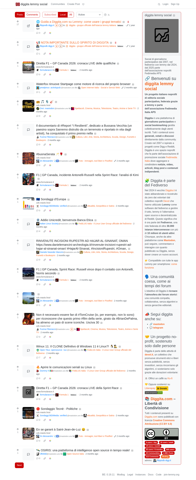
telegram (158, 327)
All (70, 14)
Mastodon (169, 240)
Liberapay (150, 388)
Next (19, 465)
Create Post (73, 4)
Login (165, 4)
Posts (20, 14)
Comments (32, 14)
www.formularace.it (45, 67)
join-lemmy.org (171, 474)
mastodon (158, 324)
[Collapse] (174, 15)
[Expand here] (28, 106)
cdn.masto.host (43, 105)
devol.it (149, 354)
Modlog (165, 457)
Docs (150, 474)
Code (158, 474)
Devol (166, 201)
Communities (58, 4)
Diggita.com (161, 399)
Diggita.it (170, 190)
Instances (140, 474)
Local (63, 14)
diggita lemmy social (31, 4)
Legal (130, 474)
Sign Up (175, 4)
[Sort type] (89, 15)
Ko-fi (170, 378)
